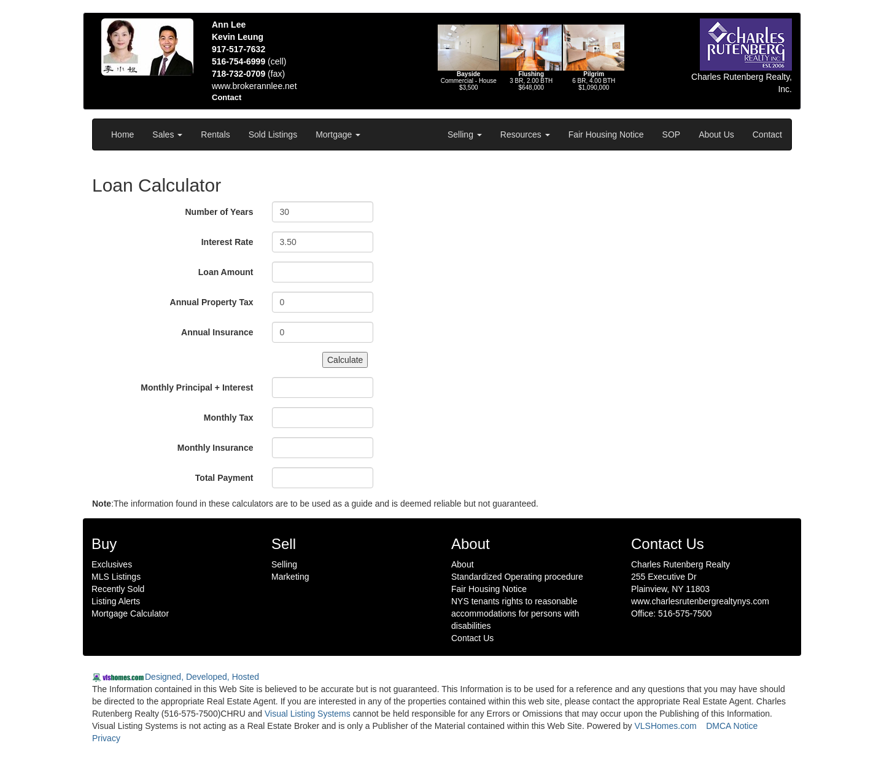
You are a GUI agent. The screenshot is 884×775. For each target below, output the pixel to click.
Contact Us (472, 638)
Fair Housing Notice (606, 134)
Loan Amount (226, 272)
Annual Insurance (217, 332)
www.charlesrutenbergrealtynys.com (700, 601)
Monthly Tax (229, 418)
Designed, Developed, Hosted (202, 677)
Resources (525, 134)
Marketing (290, 577)
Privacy (106, 738)
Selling (465, 134)
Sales (167, 134)
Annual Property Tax (212, 302)
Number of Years (219, 212)
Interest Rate (227, 242)
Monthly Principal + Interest (197, 387)
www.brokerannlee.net (254, 86)
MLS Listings (116, 577)
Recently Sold (117, 589)
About (462, 564)
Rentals (215, 134)
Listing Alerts (115, 601)
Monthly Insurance (215, 448)
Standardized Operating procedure (517, 577)
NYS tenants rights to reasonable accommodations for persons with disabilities (515, 613)
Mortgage (338, 134)
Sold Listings (273, 134)
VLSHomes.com (666, 726)
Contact (767, 134)
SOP (671, 134)
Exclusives (111, 564)
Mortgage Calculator (130, 613)
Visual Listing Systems (308, 714)
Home (122, 134)
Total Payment (224, 478)
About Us (716, 134)
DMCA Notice (732, 726)
